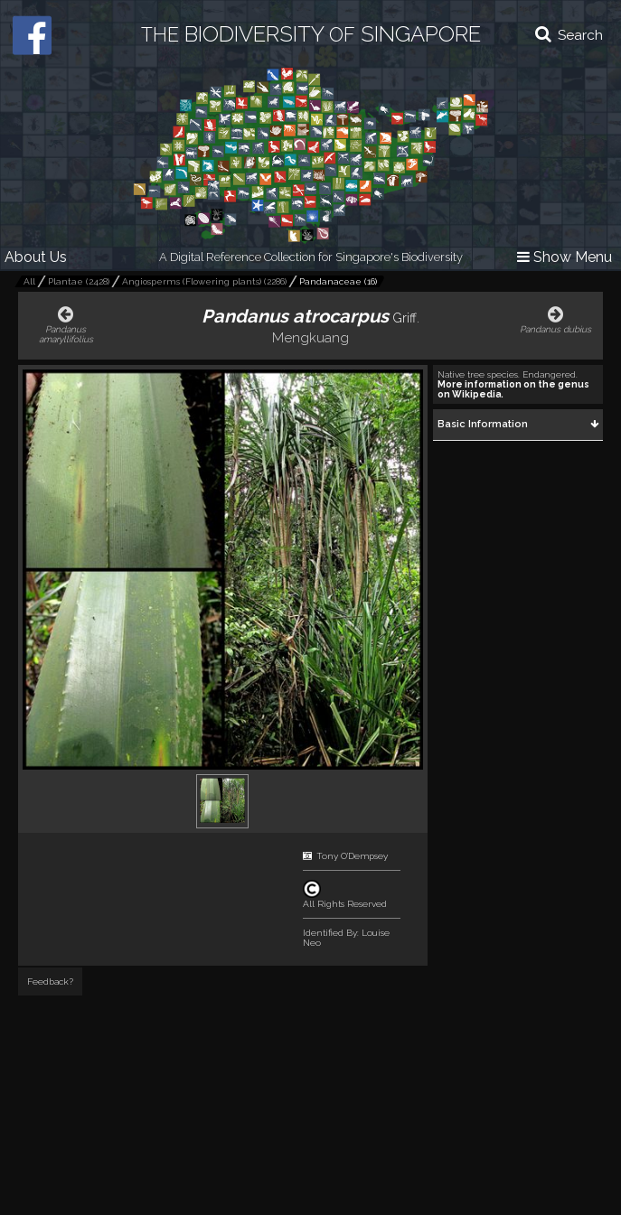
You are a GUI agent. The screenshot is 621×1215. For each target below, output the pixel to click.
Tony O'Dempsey (352, 856)
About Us (36, 257)
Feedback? (50, 981)
